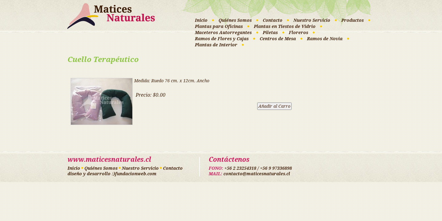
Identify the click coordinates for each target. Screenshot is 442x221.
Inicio (201, 20)
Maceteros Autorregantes (223, 32)
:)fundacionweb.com (134, 173)
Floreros (298, 32)
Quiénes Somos (235, 20)
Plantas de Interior (216, 44)
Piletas (270, 32)
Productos (352, 20)
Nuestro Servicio (311, 20)
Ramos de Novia (325, 38)
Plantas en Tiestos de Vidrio (285, 26)
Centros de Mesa (278, 38)
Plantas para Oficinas (219, 26)
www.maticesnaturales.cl (109, 159)
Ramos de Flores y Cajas (222, 38)
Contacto (272, 20)
